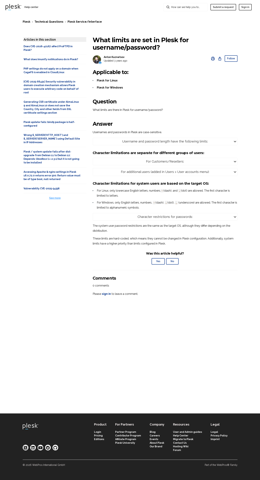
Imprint (215, 439)
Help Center (180, 435)
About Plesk (157, 442)
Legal (214, 432)
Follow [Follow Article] (231, 58)
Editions (99, 439)
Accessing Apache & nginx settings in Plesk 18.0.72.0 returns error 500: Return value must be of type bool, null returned (52, 175)
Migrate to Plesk (183, 439)
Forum (177, 450)
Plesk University (125, 442)
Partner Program (125, 432)
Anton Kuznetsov (114, 57)
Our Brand (156, 446)
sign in (106, 294)
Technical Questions (48, 21)
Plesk (26, 21)
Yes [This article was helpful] (158, 261)
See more (55, 198)
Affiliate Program (125, 439)
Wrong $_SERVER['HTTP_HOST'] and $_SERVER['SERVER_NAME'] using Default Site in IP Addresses (52, 139)
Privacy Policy (219, 435)
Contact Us (180, 442)
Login (97, 432)
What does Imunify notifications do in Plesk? (51, 59)
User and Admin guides (187, 432)
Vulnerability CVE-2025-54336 (42, 188)
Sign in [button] (245, 7)
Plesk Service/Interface (85, 21)
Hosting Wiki (180, 446)
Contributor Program (128, 435)
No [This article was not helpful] (172, 261)
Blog (153, 432)
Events (154, 439)
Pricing (98, 435)
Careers (155, 435)
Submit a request (223, 7)
